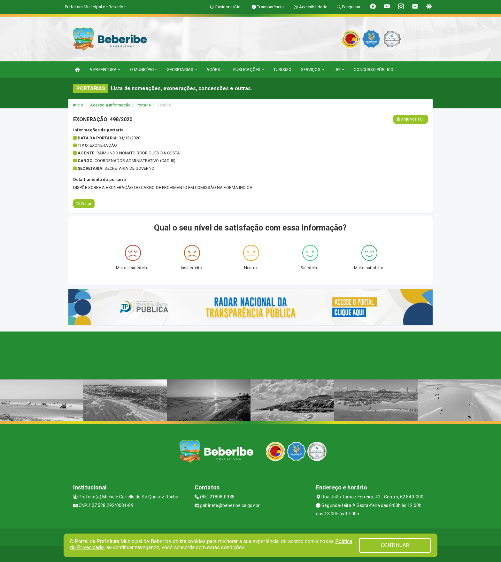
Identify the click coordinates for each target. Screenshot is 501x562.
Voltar (83, 203)
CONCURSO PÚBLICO (373, 69)
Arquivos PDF (411, 119)
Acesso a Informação (110, 105)
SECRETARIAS (182, 69)
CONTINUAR (395, 545)
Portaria (143, 105)
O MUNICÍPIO (144, 69)
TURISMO (282, 69)
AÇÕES (215, 69)
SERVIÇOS (312, 69)
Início (78, 105)
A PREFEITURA (104, 69)
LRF (339, 69)
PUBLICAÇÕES (248, 69)
